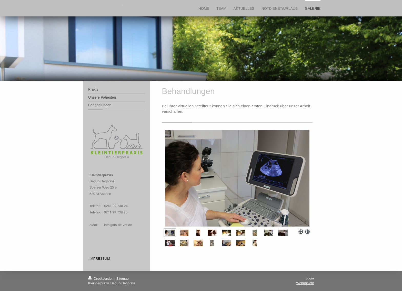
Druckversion (101, 278)
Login (310, 278)
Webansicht (305, 283)
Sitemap (122, 278)
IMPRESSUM (99, 258)
